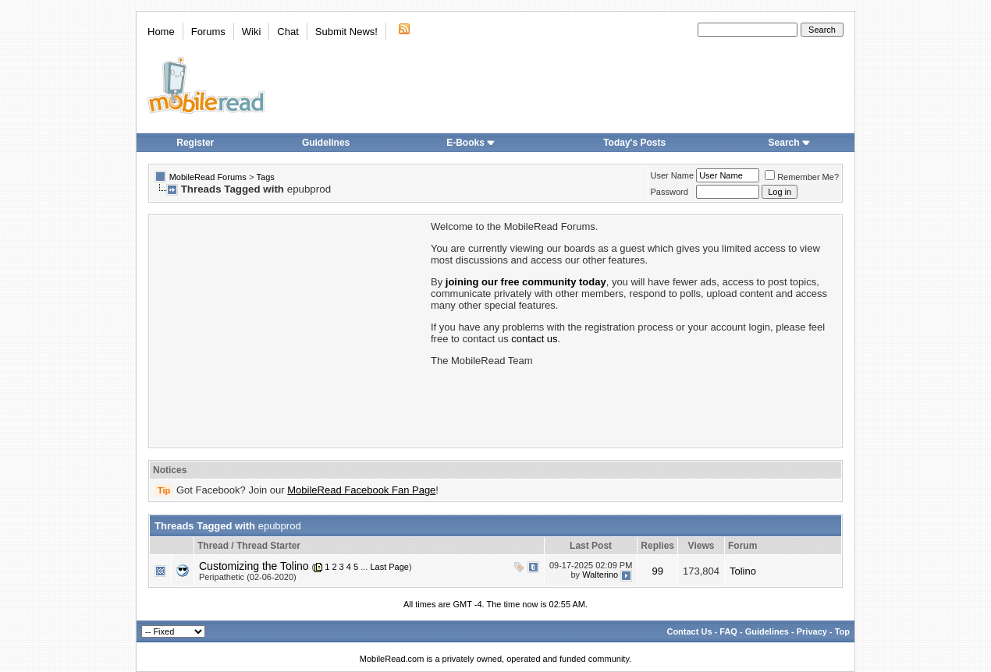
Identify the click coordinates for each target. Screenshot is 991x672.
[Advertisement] (289, 330)
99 (657, 571)
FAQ (728, 631)
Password (669, 191)
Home (161, 31)
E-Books (471, 142)
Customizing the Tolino (254, 566)
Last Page (389, 566)
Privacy (812, 631)
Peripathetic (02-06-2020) (248, 577)
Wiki (251, 31)
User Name (672, 175)
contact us (534, 339)
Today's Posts (634, 142)
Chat (287, 31)
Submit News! (346, 31)
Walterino (600, 574)
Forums (208, 31)
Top (842, 631)
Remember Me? (802, 177)
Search (790, 142)
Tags (266, 177)
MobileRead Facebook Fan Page (361, 490)
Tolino (743, 571)
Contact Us (689, 631)
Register (195, 142)
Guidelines (326, 142)
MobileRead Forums (208, 177)
